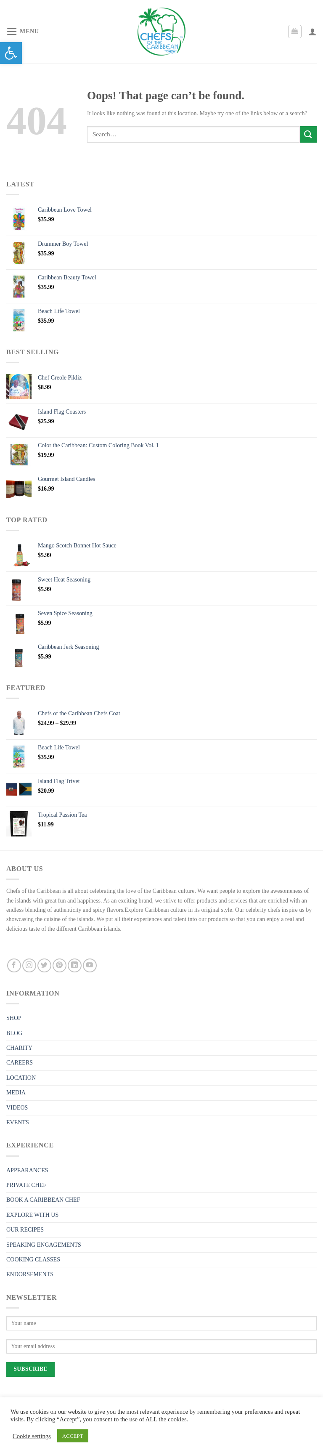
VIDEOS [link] (17, 1108)
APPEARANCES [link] (27, 1170)
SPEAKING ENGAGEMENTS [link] (43, 1245)
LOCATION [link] (21, 1078)
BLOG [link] (14, 1033)
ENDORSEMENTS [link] (29, 1274)
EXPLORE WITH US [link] (32, 1215)
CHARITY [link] (19, 1048)
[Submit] (308, 134)
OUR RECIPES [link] (25, 1230)
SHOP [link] (13, 1018)
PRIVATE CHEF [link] (26, 1185)
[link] (11, 53)
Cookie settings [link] (32, 1436)
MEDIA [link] (16, 1092)
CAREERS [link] (19, 1062)
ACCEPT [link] (72, 1436)
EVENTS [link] (17, 1122)
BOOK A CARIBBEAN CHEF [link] (43, 1200)
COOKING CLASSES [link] (33, 1259)
